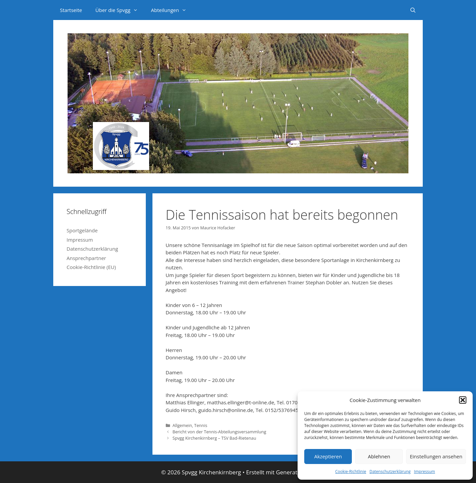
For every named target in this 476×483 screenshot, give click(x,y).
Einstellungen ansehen (436, 456)
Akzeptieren (328, 456)
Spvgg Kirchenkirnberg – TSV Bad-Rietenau (214, 438)
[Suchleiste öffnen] (413, 10)
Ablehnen (379, 456)
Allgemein (182, 425)
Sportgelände (82, 230)
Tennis (200, 425)
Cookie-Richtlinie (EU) (91, 267)
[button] (462, 400)
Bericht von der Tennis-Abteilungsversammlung (219, 432)
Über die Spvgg (120, 10)
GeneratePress (295, 472)
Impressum (424, 471)
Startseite (71, 10)
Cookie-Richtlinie (350, 471)
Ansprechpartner (86, 258)
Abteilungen (172, 10)
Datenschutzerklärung (390, 471)
